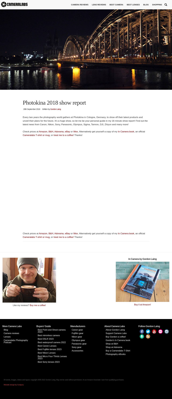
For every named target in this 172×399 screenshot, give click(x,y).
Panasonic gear (79, 344)
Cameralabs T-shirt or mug (36, 135)
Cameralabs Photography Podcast (16, 341)
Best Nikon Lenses (47, 353)
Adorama (59, 131)
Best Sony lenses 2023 (49, 362)
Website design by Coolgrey (14, 385)
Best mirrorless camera (49, 335)
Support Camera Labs (116, 333)
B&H (51, 131)
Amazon (43, 131)
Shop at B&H (112, 344)
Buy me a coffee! (38, 305)
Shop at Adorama (114, 347)
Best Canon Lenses (47, 346)
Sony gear (77, 347)
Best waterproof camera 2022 (52, 342)
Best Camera (116, 5)
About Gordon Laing (115, 330)
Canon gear (77, 330)
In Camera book (126, 131)
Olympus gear (78, 340)
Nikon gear (77, 337)
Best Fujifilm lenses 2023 (50, 349)
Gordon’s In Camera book (118, 340)
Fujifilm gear (77, 333)
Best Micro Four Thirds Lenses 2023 (52, 357)
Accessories (77, 351)
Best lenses (133, 5)
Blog (146, 5)
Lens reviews (99, 5)
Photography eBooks (116, 354)
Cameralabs (14, 5)
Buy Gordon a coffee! (116, 337)
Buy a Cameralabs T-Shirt (118, 351)
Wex (75, 131)
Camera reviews (79, 5)
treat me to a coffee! (64, 135)
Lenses (7, 337)
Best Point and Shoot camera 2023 (52, 331)
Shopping (157, 5)
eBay (67, 131)
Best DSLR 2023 (46, 339)
